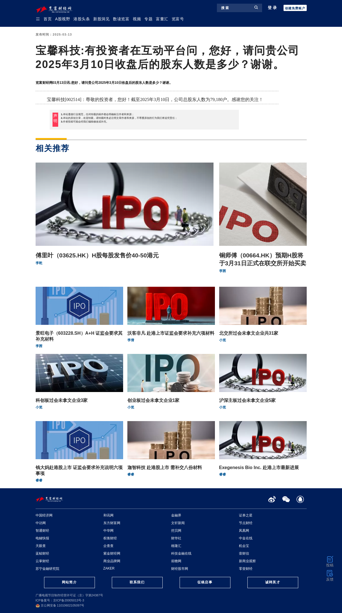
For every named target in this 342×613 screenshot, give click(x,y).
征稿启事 (204, 582)
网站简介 (69, 582)
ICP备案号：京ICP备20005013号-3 (60, 600)
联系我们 (137, 582)
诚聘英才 (272, 582)
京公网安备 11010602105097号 (60, 605)
